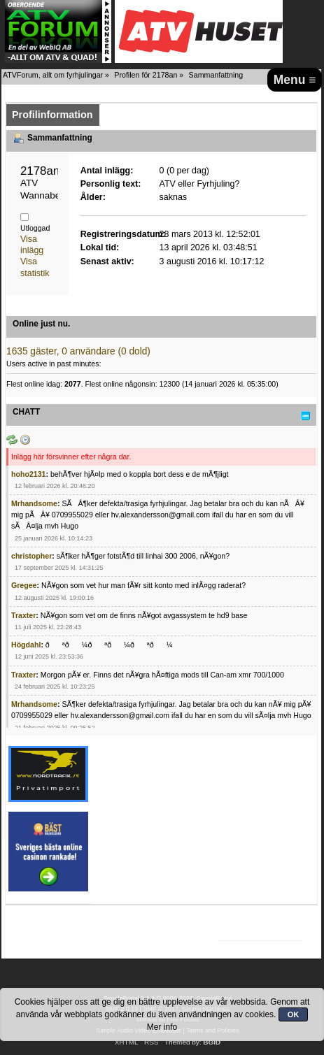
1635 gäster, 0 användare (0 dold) (78, 351)
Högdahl (26, 644)
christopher (31, 556)
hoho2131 (28, 474)
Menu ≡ (295, 80)
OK (294, 1014)
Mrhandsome (34, 503)
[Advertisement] (272, 797)
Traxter (23, 615)
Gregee (24, 585)
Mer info (162, 1027)
